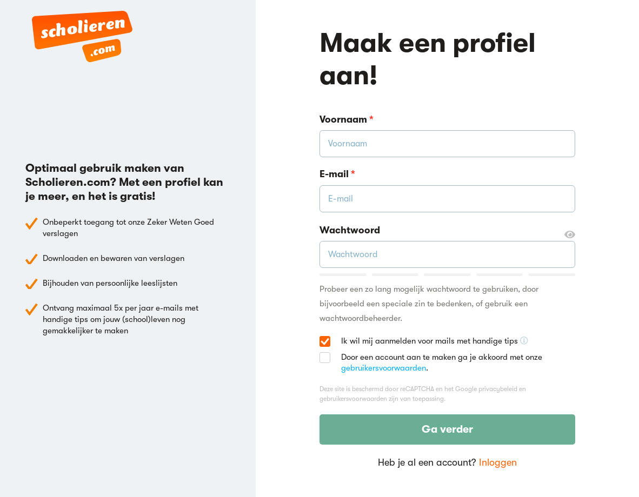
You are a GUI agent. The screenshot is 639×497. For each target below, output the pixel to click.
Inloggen (498, 462)
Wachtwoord (447, 231)
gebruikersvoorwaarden (383, 368)
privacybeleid (497, 389)
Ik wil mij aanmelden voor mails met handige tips (434, 341)
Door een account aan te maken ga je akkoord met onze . (441, 362)
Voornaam (347, 119)
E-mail (337, 174)
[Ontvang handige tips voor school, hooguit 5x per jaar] (524, 341)
